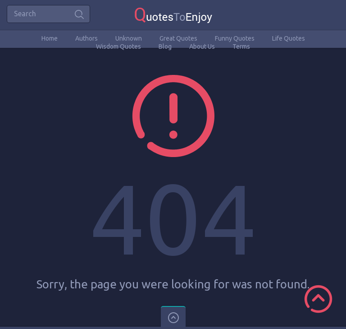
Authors (86, 38)
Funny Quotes (235, 38)
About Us (202, 46)
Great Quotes (178, 38)
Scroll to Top (318, 299)
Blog (165, 46)
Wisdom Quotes (118, 46)
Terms (241, 46)
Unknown (128, 38)
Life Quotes (288, 38)
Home (49, 38)
